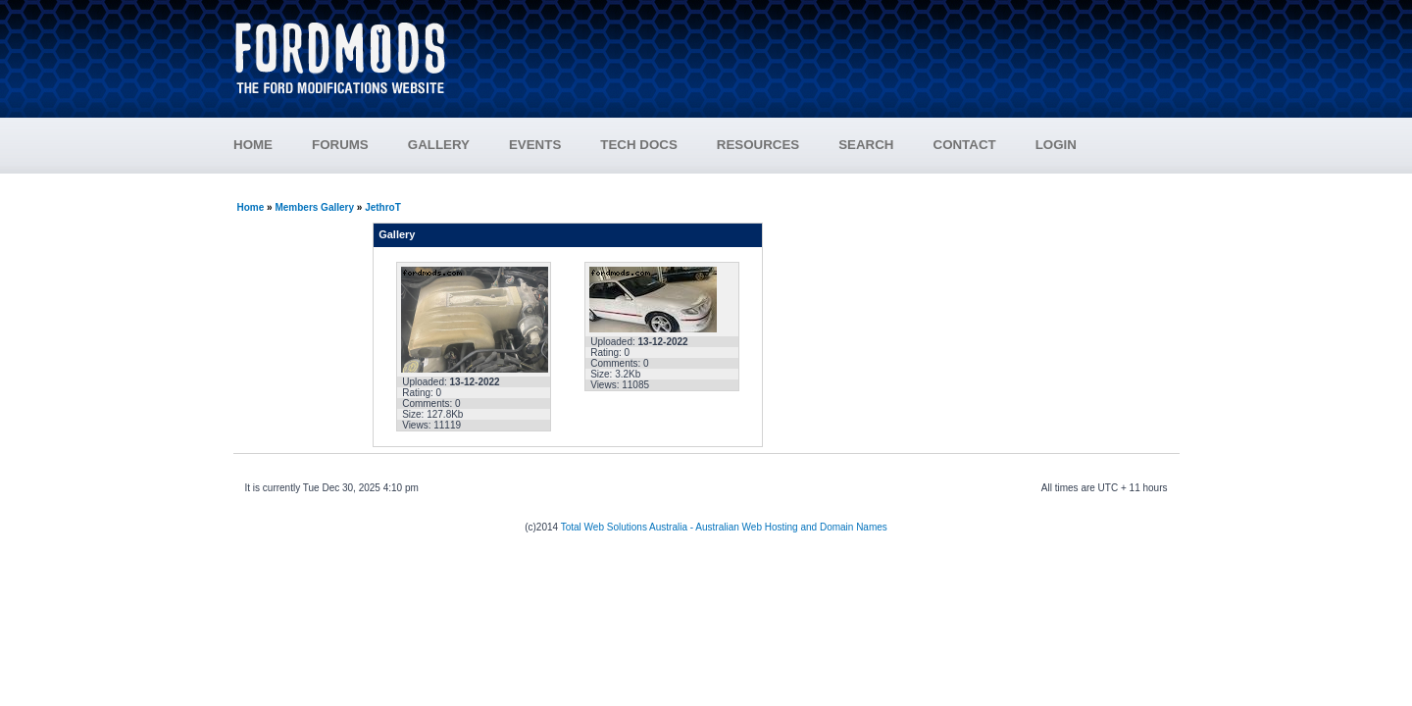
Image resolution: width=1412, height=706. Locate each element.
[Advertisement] (825, 49)
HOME (253, 144)
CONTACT (964, 144)
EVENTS (554, 144)
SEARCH (865, 144)
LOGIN (1056, 144)
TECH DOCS (639, 144)
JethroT (383, 207)
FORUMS (360, 144)
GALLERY (439, 144)
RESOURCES (777, 144)
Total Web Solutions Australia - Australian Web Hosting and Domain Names (724, 527)
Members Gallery (314, 207)
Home (251, 207)
